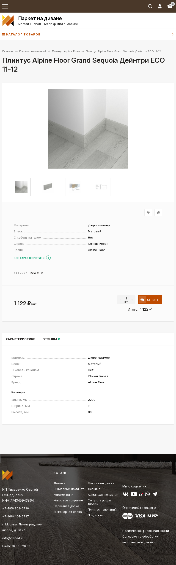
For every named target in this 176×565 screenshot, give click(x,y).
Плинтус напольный (32, 51)
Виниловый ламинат (69, 489)
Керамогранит (64, 494)
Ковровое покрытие (68, 500)
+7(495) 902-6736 (15, 508)
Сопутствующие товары (100, 502)
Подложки (95, 515)
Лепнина (94, 489)
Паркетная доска (66, 506)
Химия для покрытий (103, 494)
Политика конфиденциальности (145, 531)
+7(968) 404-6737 (15, 516)
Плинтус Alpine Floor (66, 51)
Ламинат (60, 483)
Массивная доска (101, 483)
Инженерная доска (68, 512)
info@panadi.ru (13, 538)
